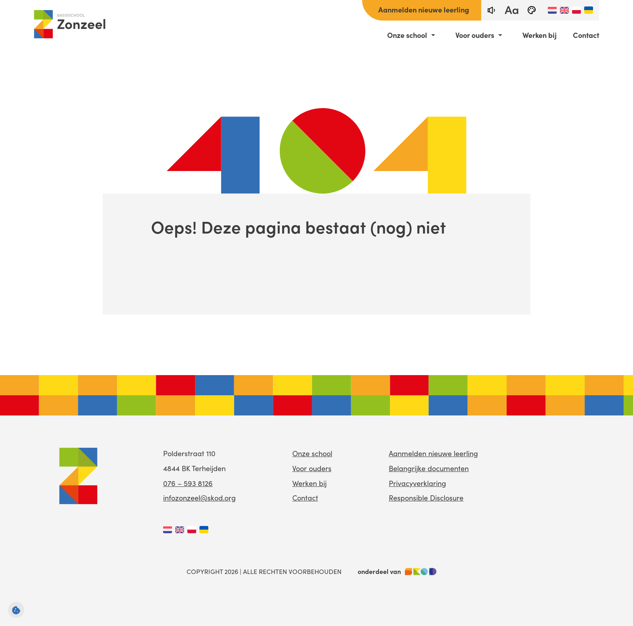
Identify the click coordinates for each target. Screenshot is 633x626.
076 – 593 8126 (188, 483)
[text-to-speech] (491, 10)
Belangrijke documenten (429, 468)
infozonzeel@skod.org (199, 498)
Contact (586, 35)
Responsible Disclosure (426, 498)
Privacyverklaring (417, 483)
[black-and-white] (532, 10)
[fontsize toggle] (511, 10)
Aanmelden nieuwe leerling (423, 9)
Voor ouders (474, 35)
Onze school (407, 35)
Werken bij (539, 35)
